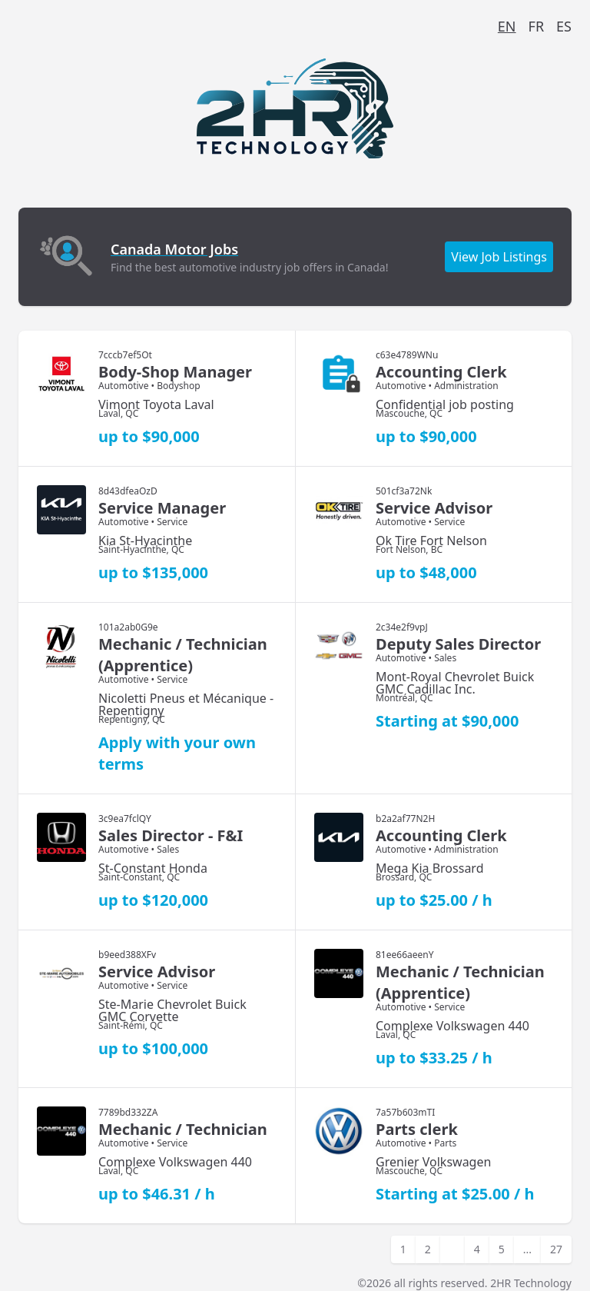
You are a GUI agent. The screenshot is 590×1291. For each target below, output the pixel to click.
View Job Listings (499, 256)
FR (537, 26)
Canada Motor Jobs (174, 249)
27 (556, 1249)
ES (564, 26)
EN (507, 26)
